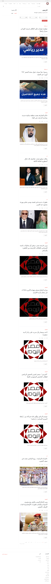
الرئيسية (38, 3)
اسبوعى (15, 13)
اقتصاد (14, 3)
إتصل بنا (40, 558)
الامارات (46, 112)
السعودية (46, 242)
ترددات (48, 563)
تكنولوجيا (10, 3)
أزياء (48, 568)
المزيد (39, 6)
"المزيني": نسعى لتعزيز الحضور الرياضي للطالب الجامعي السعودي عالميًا (34, 376)
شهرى (12, 13)
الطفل (48, 570)
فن (17, 3)
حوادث (29, 3)
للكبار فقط (47, 575)
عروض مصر (47, 577)
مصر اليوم (33, 3)
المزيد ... (45, 61)
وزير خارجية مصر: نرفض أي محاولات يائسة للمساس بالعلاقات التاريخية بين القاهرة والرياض (33, 247)
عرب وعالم (24, 3)
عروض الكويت (47, 580)
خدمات (48, 561)
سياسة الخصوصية (38, 556)
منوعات (6, 3)
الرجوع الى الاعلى (4, 554)
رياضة (20, 3)
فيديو (48, 565)
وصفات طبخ (47, 572)
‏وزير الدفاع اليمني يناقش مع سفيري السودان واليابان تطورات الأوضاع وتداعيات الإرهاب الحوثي (34, 506)
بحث (40, 561)
